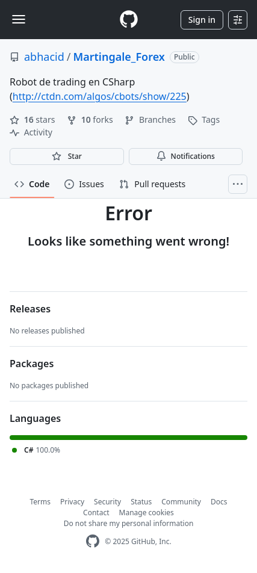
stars (33, 119)
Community (181, 502)
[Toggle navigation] (19, 19)
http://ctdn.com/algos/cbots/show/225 (100, 96)
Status (141, 502)
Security (107, 502)
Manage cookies (146, 512)
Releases (30, 308)
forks (91, 119)
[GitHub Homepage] (92, 541)
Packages (32, 363)
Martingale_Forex (118, 56)
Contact (96, 512)
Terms (40, 502)
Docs (219, 502)
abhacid (44, 56)
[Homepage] (128, 19)
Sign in (201, 19)
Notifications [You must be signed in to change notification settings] (185, 156)
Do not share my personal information (129, 523)
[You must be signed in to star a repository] (67, 156)
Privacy (72, 502)
